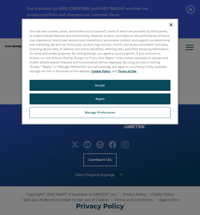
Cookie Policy (100, 71)
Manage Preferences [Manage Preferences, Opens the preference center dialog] (100, 112)
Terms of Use (127, 71)
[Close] (171, 25)
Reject (100, 99)
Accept (100, 85)
